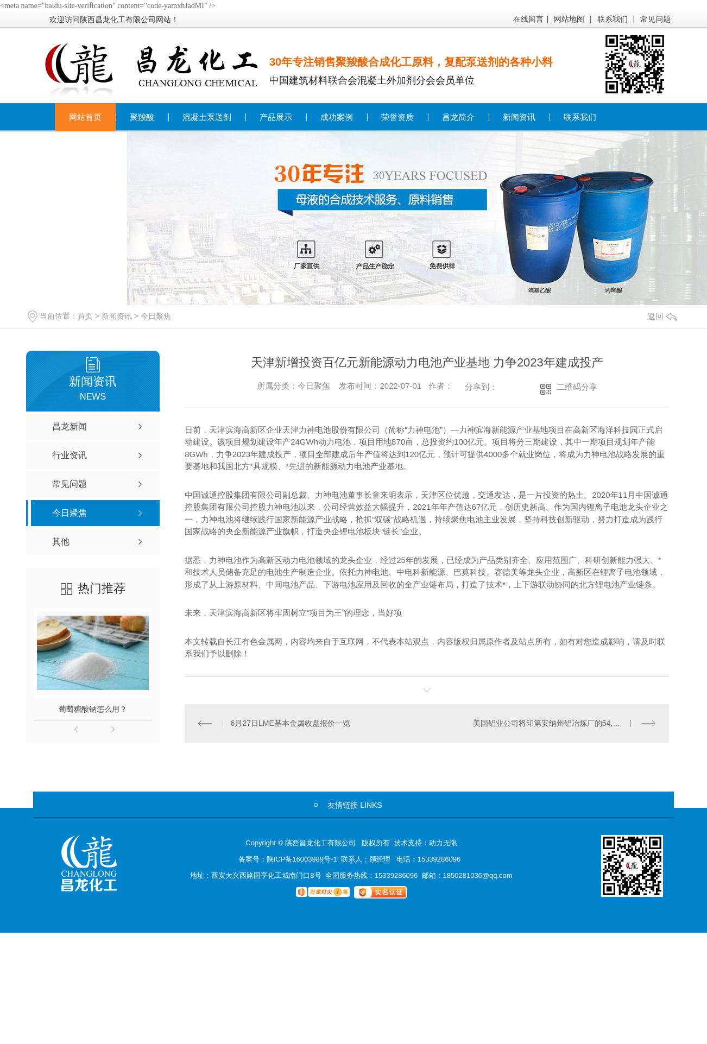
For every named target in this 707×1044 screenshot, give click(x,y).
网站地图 (569, 19)
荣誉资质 (397, 117)
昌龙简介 (458, 117)
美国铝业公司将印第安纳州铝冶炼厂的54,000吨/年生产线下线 (564, 722)
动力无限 (443, 842)
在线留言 (528, 19)
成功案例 (336, 117)
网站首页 (85, 117)
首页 (85, 316)
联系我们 (612, 19)
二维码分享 (577, 386)
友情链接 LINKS (354, 804)
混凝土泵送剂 (206, 117)
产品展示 (276, 117)
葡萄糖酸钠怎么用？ (93, 709)
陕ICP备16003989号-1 (302, 859)
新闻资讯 (519, 117)
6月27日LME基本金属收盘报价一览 (290, 722)
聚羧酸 (142, 117)
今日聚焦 (156, 316)
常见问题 (655, 19)
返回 (662, 316)
